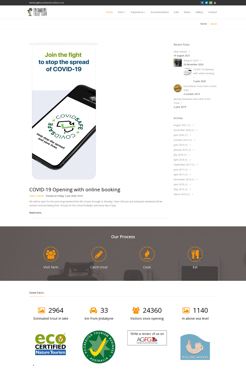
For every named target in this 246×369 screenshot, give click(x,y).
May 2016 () (181, 189)
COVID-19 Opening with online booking (74, 189)
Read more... (36, 212)
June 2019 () (181, 144)
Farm (122, 12)
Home (109, 12)
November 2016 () (184, 179)
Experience (138, 12)
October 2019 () (183, 139)
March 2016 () (182, 194)
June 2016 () (181, 184)
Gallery (199, 12)
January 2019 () (182, 149)
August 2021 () (182, 125)
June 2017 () (181, 169)
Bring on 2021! (191, 60)
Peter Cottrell (36, 195)
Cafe (176, 12)
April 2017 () (181, 174)
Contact (212, 12)
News (187, 12)
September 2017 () (184, 164)
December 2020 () (184, 130)
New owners (180, 51)
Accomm (160, 12)
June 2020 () (181, 135)
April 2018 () (181, 159)
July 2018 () (180, 154)
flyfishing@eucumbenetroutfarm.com (46, 2)
